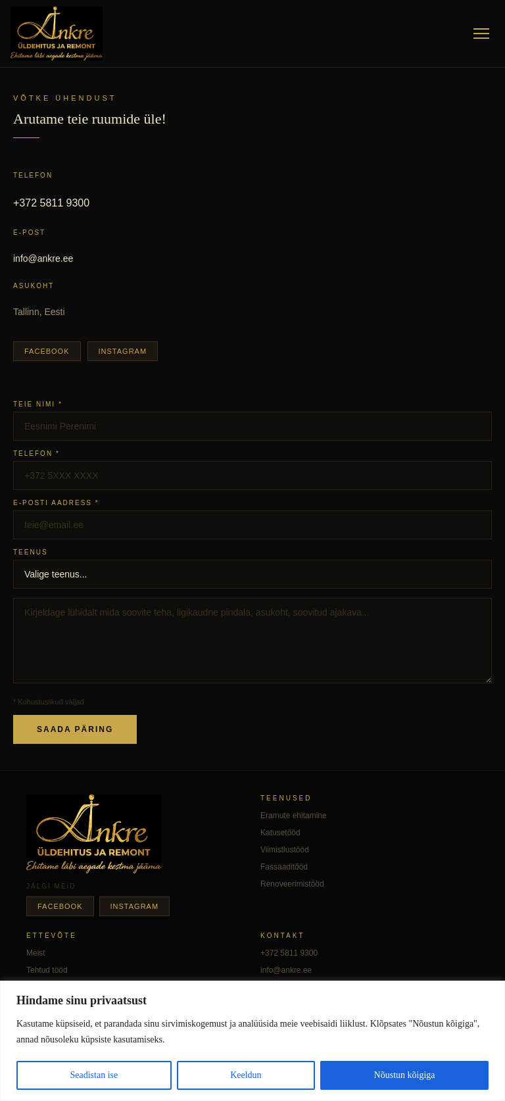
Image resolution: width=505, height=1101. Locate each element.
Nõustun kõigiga (404, 1075)
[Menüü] (481, 33)
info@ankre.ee (43, 258)
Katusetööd (280, 832)
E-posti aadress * (56, 502)
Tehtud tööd (47, 970)
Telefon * (36, 453)
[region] (252, 1041)
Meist (35, 953)
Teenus (30, 552)
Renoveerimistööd (292, 884)
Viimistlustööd (284, 849)
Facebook (47, 351)
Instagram (123, 351)
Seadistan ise (94, 1075)
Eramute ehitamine (293, 815)
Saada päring (75, 729)
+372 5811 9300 (51, 202)
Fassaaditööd (284, 866)
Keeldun (245, 1075)
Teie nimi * (37, 404)
